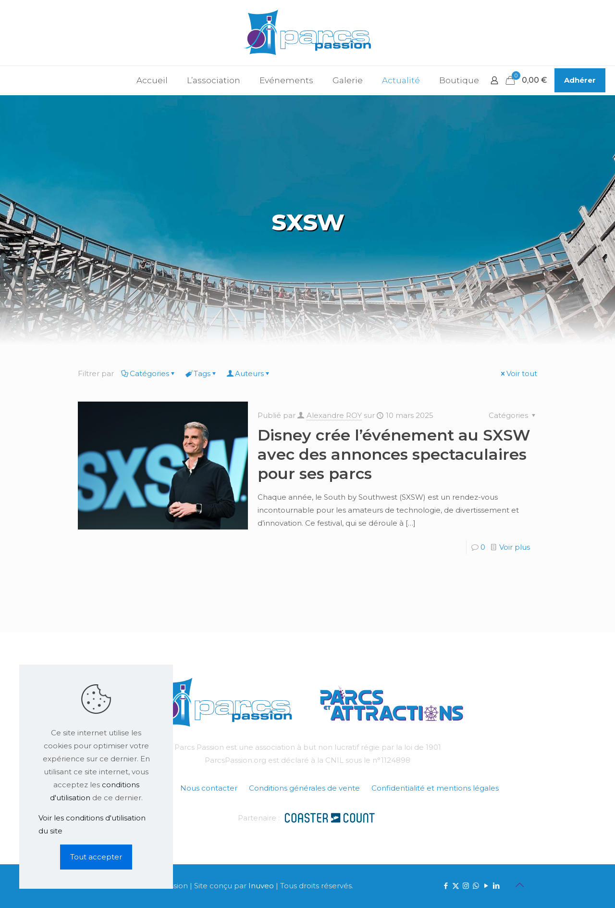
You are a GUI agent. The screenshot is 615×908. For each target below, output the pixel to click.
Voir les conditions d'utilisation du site (92, 824)
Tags (201, 373)
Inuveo (261, 885)
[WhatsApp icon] (476, 885)
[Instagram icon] (465, 885)
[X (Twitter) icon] (455, 885)
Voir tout (518, 373)
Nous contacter (208, 788)
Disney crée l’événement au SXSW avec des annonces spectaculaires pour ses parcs (394, 454)
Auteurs (248, 373)
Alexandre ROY (334, 415)
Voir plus (514, 547)
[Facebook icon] (445, 885)
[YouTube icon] (486, 885)
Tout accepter (96, 856)
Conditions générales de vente (304, 788)
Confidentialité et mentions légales (435, 788)
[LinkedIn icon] (496, 885)
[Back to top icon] (519, 885)
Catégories (148, 373)
